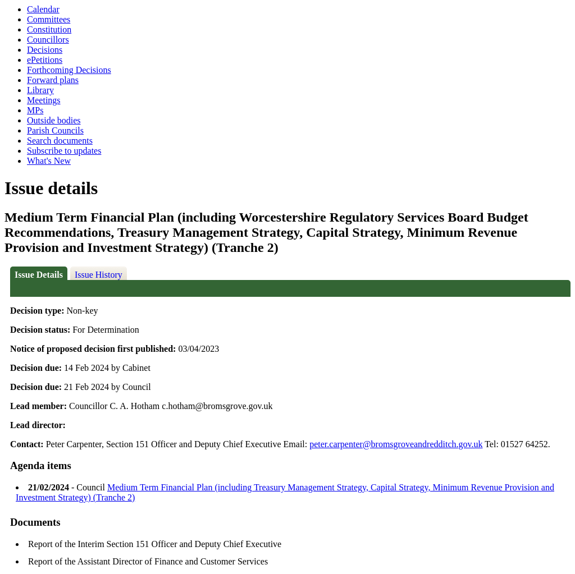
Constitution (49, 29)
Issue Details (39, 274)
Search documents (60, 140)
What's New (49, 161)
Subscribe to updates (64, 150)
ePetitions (44, 60)
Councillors (48, 39)
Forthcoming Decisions (69, 70)
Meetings (44, 100)
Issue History (98, 274)
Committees (48, 19)
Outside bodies (54, 120)
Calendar (43, 9)
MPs (35, 110)
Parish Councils (55, 130)
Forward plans (53, 80)
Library (40, 90)
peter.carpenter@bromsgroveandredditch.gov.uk (395, 444)
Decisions (44, 49)
